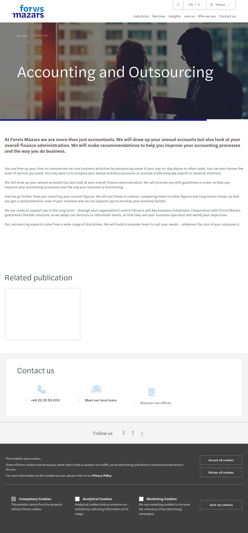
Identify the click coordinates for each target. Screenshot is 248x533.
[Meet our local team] (96, 401)
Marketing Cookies (162, 498)
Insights (175, 16)
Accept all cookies (221, 460)
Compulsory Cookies (35, 498)
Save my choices (221, 504)
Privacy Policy (101, 475)
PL (199, 4)
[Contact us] (41, 395)
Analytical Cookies (97, 498)
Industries (141, 16)
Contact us (227, 16)
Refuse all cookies (221, 472)
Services (158, 16)
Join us (189, 16)
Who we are (207, 16)
